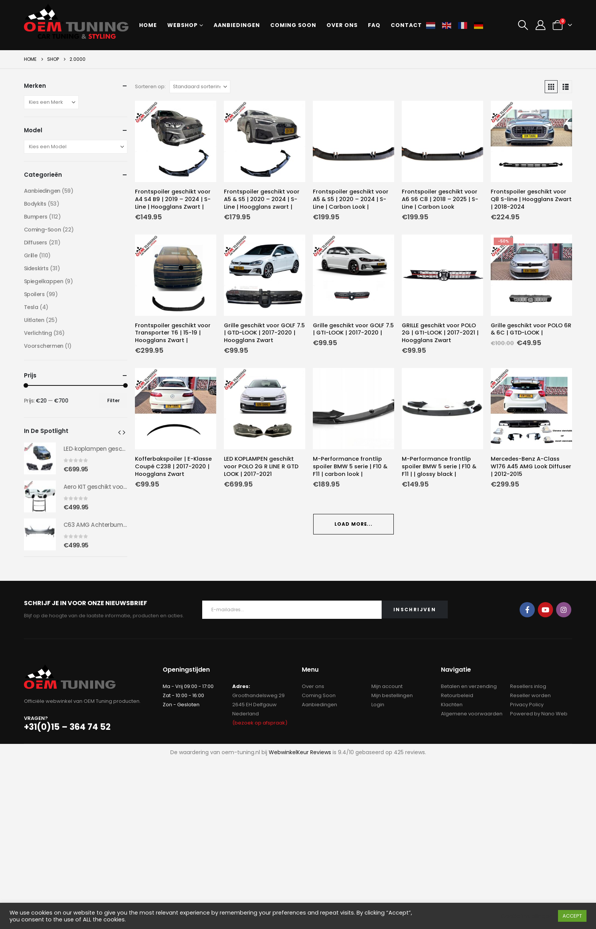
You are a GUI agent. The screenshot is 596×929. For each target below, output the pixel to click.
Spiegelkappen (43, 281)
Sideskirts (36, 268)
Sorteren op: (150, 86)
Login (377, 704)
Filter (113, 400)
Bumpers (36, 216)
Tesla (31, 307)
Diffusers (35, 242)
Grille (30, 255)
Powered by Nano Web (538, 713)
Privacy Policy (527, 704)
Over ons (342, 25)
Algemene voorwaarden (471, 713)
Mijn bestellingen (392, 695)
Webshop (182, 25)
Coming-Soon (42, 229)
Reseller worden (530, 695)
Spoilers (34, 294)
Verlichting (38, 333)
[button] (523, 25)
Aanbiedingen (237, 25)
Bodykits (35, 204)
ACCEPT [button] (572, 915)
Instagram (563, 609)
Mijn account (387, 686)
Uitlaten (34, 320)
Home (148, 25)
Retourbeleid (457, 695)
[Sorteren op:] (200, 86)
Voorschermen (43, 346)
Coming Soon (319, 695)
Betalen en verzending (469, 686)
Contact (406, 25)
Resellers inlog (528, 686)
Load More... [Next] (353, 524)
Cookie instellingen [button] (526, 916)
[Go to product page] (175, 141)
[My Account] (540, 25)
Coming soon (293, 25)
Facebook (527, 609)
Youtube (545, 609)
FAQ (374, 25)
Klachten (452, 704)
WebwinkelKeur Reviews (300, 752)
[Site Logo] (76, 21)
